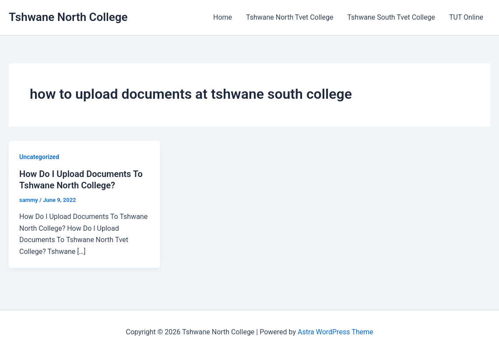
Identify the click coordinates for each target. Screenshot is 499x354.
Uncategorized (39, 156)
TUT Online (466, 17)
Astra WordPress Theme (335, 332)
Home (222, 17)
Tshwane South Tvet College (391, 17)
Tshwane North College (68, 17)
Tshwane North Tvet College (289, 17)
